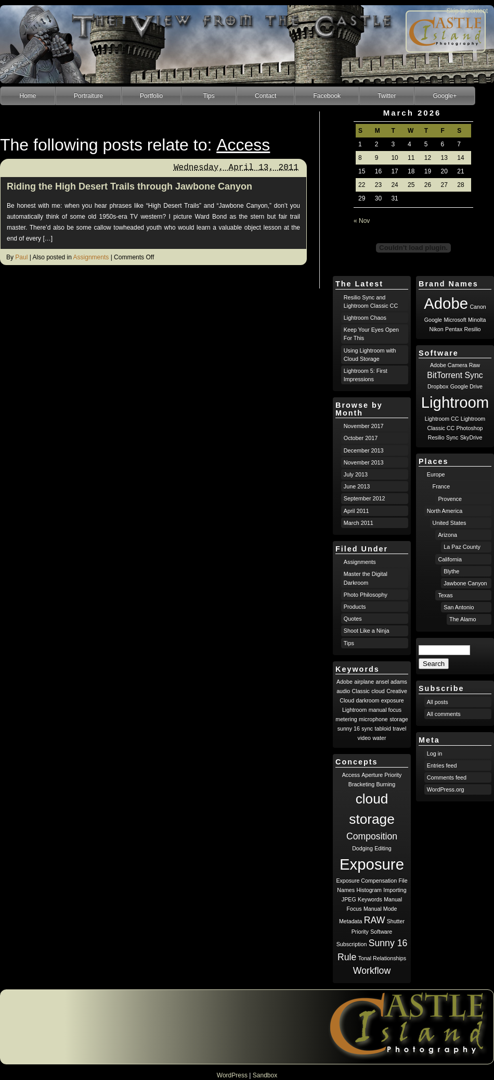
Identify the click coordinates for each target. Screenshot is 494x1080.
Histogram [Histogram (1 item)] (369, 890)
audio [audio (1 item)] (343, 691)
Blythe (451, 571)
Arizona (447, 535)
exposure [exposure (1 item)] (392, 700)
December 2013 (364, 450)
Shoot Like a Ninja (366, 630)
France (441, 486)
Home (27, 95)
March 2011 (358, 523)
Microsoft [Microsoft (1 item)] (455, 320)
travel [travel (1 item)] (399, 728)
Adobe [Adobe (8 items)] (446, 303)
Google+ (445, 95)
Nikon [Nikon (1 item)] (436, 329)
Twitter (387, 95)
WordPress (232, 1075)
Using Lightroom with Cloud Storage (370, 354)
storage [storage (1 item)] (398, 719)
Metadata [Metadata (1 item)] (350, 921)
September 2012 (364, 498)
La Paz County (462, 547)
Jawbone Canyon (465, 583)
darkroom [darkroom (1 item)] (367, 700)
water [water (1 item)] (379, 738)
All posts (437, 702)
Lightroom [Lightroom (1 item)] (354, 710)
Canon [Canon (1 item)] (478, 307)
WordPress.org (445, 789)
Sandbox (265, 1075)
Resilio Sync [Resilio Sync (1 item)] (443, 437)
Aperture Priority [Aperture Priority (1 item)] (381, 775)
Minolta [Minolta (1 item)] (477, 320)
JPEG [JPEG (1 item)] (349, 899)
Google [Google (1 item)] (433, 320)
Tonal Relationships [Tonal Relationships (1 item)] (382, 958)
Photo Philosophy (365, 595)
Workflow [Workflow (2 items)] (372, 970)
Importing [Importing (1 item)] (394, 890)
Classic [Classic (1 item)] (361, 691)
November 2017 (364, 426)
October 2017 (361, 438)
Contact (265, 95)
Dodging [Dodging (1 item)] (362, 848)
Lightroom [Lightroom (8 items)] (455, 402)
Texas (445, 595)
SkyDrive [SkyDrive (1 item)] (471, 437)
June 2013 (357, 486)
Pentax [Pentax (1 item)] (453, 329)
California (450, 559)
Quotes (353, 619)
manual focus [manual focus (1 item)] (385, 710)
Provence (450, 499)
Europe (436, 474)
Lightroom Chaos (365, 318)
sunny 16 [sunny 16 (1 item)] (348, 728)
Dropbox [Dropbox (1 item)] (437, 386)
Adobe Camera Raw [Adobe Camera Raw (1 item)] (455, 365)
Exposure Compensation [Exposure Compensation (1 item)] (366, 880)
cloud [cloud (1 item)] (377, 691)
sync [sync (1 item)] (367, 728)
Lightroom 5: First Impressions (365, 375)
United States (449, 523)
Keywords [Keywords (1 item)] (370, 899)
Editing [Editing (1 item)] (383, 848)
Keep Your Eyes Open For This (371, 333)
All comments (444, 714)
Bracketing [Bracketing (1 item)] (361, 784)
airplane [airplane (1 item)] (364, 682)
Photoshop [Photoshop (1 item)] (470, 428)
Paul (21, 257)
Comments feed (446, 777)
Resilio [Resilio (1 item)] (472, 329)
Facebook (327, 95)
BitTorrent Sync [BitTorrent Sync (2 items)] (455, 375)
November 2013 (364, 462)
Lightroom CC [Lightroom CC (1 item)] (442, 419)
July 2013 (356, 474)
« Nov (362, 220)
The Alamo (462, 619)
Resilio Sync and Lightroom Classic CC (371, 301)
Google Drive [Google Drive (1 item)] (466, 386)
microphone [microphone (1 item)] (373, 719)
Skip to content (467, 11)
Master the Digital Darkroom (365, 578)
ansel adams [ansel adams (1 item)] (391, 682)
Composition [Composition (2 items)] (371, 836)
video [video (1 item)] (364, 738)
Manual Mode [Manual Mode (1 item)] (380, 909)
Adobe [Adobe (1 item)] (344, 682)
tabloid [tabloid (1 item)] (383, 728)
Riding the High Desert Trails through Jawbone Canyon (129, 186)
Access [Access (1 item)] (351, 775)
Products (355, 607)
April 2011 (356, 511)
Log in (434, 753)
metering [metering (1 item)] (346, 719)
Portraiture (88, 95)
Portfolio (151, 95)
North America (444, 511)
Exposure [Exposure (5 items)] (372, 864)
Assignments (91, 257)
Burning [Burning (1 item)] (385, 784)
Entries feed (442, 765)
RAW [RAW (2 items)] (374, 920)
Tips (208, 95)
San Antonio (459, 607)
